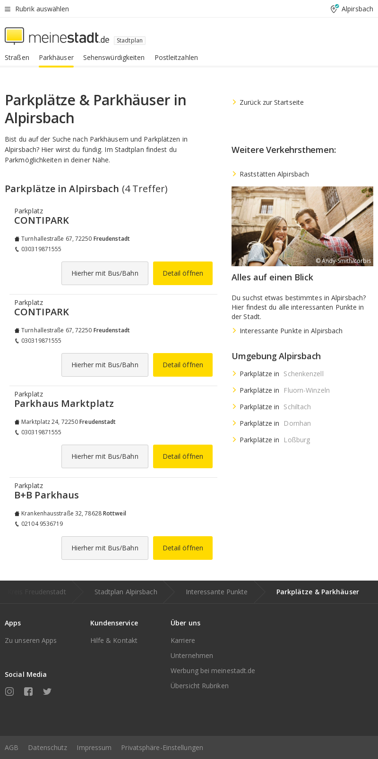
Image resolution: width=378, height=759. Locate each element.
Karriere (183, 640)
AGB (11, 747)
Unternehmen (192, 655)
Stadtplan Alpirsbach (125, 591)
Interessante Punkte (217, 591)
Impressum (94, 747)
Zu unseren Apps (31, 640)
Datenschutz (47, 747)
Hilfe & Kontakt (114, 640)
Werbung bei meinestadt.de (213, 670)
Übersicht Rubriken (200, 685)
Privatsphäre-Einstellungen (162, 747)
